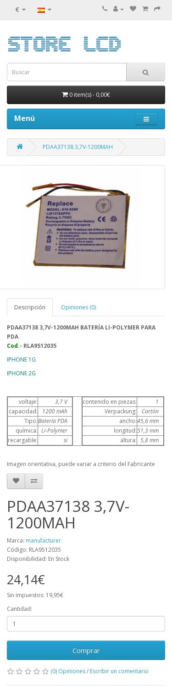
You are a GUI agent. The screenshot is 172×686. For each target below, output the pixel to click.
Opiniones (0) (78, 307)
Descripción (29, 307)
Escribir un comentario (119, 671)
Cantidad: (19, 609)
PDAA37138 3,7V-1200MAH (78, 147)
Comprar (86, 650)
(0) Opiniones (67, 671)
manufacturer (43, 540)
